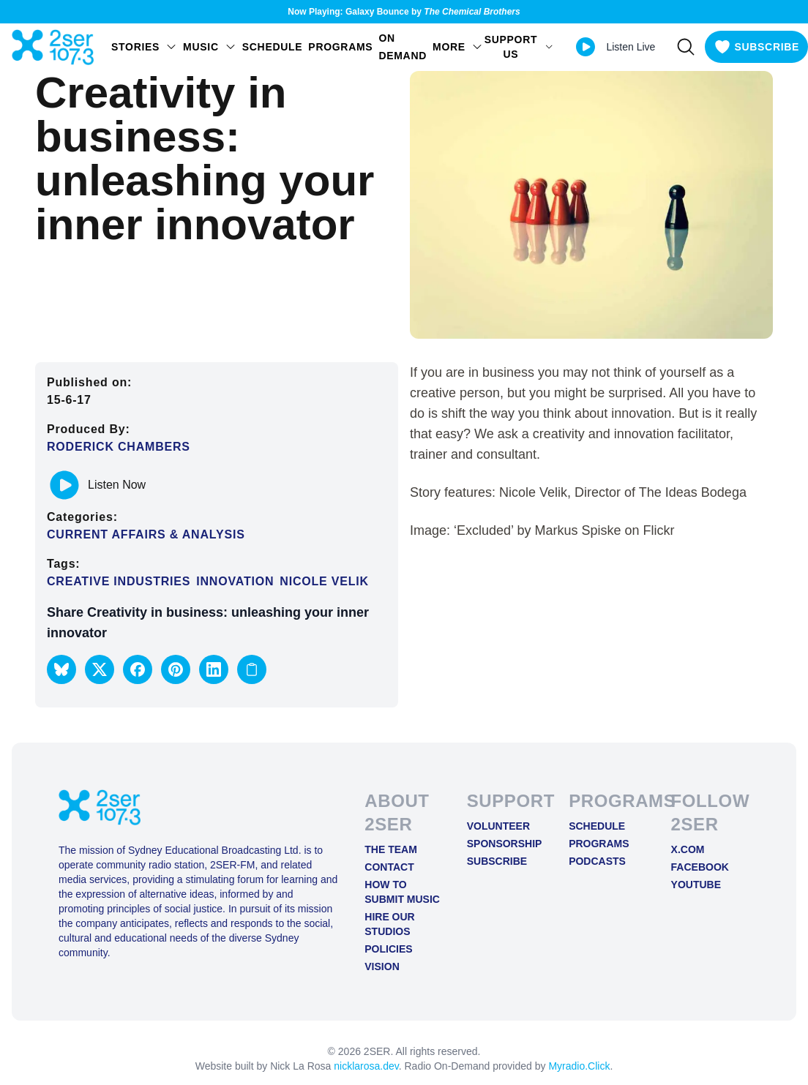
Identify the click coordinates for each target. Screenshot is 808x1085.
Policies (388, 949)
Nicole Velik (324, 581)
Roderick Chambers (118, 446)
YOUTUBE (696, 884)
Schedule (272, 47)
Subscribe (497, 861)
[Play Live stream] (585, 47)
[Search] (686, 47)
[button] (61, 669)
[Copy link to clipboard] (251, 669)
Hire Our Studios (389, 924)
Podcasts (597, 861)
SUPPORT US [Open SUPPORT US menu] (519, 47)
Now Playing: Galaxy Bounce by (404, 12)
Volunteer (498, 826)
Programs (340, 47)
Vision (381, 966)
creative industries (118, 581)
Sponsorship (504, 843)
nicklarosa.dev (366, 1066)
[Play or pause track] (64, 485)
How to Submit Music (402, 892)
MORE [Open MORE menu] (458, 47)
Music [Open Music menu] (209, 47)
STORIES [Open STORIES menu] (144, 47)
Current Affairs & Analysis (146, 534)
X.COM (688, 849)
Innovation (235, 581)
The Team (390, 849)
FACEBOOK (700, 867)
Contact (389, 867)
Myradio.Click (579, 1066)
